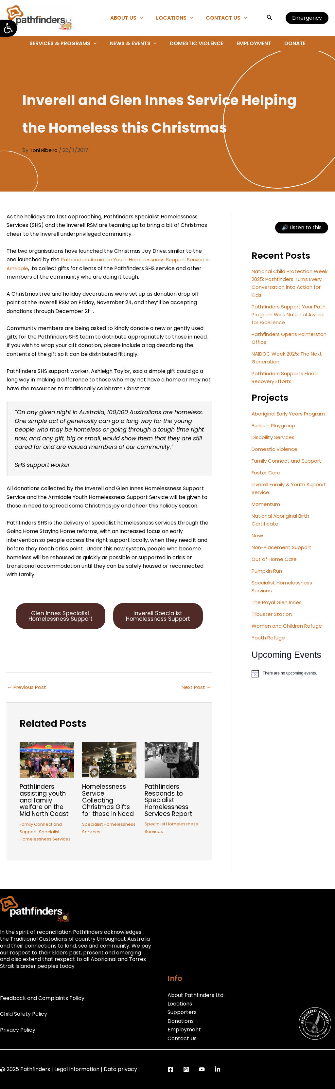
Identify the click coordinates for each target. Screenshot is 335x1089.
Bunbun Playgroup (275, 433)
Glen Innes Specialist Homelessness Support (60, 621)
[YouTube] (202, 1070)
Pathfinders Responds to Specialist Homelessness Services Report (170, 809)
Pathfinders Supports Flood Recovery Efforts (287, 377)
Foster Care (267, 480)
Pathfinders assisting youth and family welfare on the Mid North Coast (47, 809)
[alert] (290, 681)
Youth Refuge (269, 645)
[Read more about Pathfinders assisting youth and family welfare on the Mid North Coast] (47, 769)
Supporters (182, 1012)
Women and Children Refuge (288, 633)
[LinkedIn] (217, 1070)
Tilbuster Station (273, 622)
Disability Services (274, 445)
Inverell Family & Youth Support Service (281, 496)
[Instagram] (186, 1070)
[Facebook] (170, 1070)
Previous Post (27, 696)
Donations (181, 1021)
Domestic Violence (196, 43)
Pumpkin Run (268, 578)
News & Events (136, 43)
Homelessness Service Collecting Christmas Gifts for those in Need (107, 812)
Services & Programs (68, 43)
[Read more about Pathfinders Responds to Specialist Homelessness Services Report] (172, 769)
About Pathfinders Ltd (195, 995)
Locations (178, 18)
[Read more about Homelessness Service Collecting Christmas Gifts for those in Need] (109, 769)
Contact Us (227, 18)
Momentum (267, 512)
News (258, 543)
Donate (289, 43)
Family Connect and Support (289, 468)
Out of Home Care (275, 567)
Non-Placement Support (283, 555)
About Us (133, 18)
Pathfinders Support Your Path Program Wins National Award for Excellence (288, 314)
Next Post (195, 696)
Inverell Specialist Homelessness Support (157, 621)
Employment (251, 43)
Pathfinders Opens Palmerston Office (276, 338)
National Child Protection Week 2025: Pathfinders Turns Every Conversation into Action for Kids (290, 283)
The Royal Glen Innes (278, 610)
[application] (146, 18)
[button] (8, 28)
